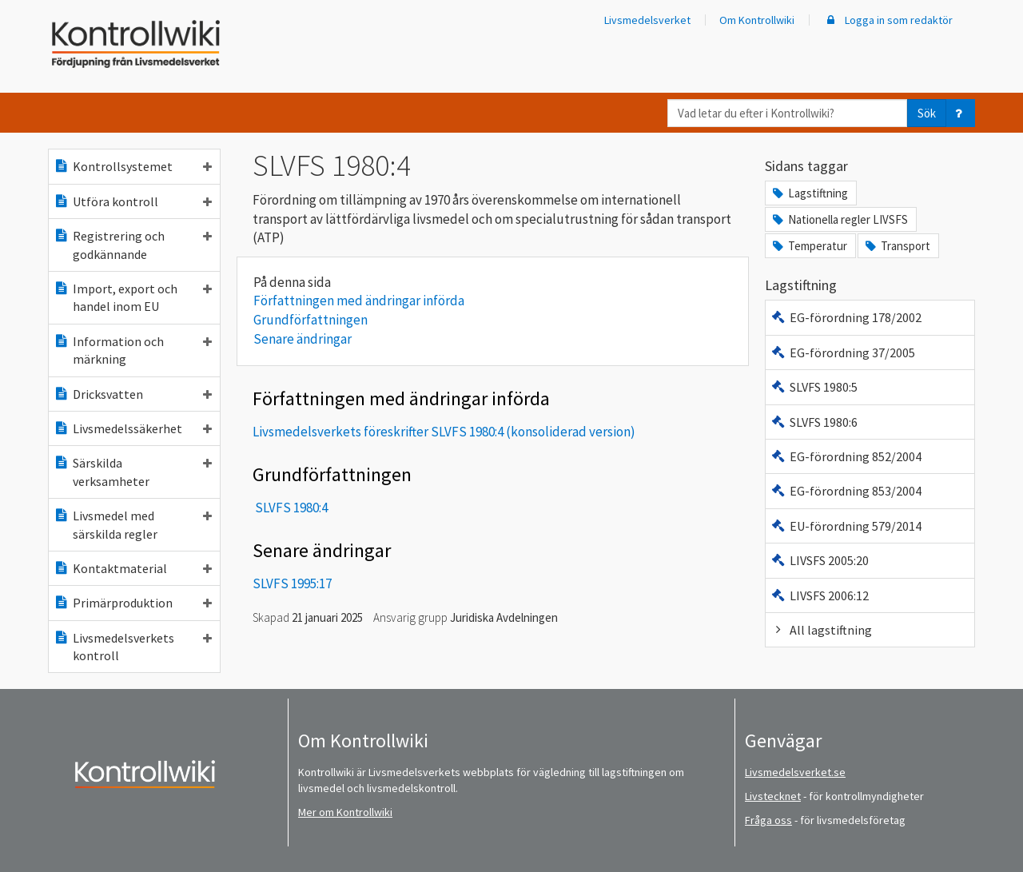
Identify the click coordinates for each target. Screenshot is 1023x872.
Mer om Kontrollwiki (345, 812)
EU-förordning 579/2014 (845, 526)
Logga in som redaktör (888, 20)
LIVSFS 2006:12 (819, 595)
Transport (896, 245)
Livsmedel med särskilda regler (133, 524)
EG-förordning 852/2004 (845, 456)
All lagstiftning (821, 630)
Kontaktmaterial (133, 568)
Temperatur (808, 245)
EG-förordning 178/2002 (845, 317)
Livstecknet (773, 796)
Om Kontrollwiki (756, 20)
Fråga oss (768, 820)
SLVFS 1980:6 (814, 422)
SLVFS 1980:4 (291, 507)
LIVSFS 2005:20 (819, 560)
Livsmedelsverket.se (795, 772)
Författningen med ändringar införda (358, 300)
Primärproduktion (133, 603)
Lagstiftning (809, 193)
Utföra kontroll (133, 201)
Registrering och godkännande (133, 244)
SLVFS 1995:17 (292, 583)
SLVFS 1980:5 (814, 387)
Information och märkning (133, 350)
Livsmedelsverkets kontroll (133, 646)
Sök (927, 113)
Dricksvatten (133, 394)
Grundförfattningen (310, 319)
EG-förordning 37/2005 (842, 352)
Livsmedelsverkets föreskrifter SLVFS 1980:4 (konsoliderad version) (444, 431)
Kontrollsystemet (133, 166)
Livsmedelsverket (647, 20)
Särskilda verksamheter (133, 471)
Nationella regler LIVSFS (839, 219)
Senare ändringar (302, 339)
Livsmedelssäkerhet (133, 428)
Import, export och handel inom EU (133, 297)
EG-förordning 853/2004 (845, 491)
